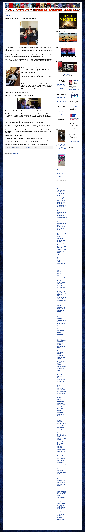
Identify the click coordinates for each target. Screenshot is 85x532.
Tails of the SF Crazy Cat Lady (62, 439)
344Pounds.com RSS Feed (61, 191)
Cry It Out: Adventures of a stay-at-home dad (61, 255)
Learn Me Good (60, 336)
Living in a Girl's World (61, 347)
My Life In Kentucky (61, 384)
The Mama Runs (61, 480)
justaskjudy (60, 325)
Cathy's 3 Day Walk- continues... (61, 247)
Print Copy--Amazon (61, 169)
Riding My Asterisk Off (67, 44)
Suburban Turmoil (61, 432)
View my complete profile (74, 89)
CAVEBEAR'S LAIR (61, 249)
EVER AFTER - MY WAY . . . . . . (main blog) (61, 266)
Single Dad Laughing (59, 421)
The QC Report (60, 487)
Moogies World (60, 374)
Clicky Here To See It (74, 141)
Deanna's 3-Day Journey (60, 261)
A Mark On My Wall (61, 198)
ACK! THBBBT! (60, 208)
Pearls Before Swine (61, 397)
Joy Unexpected (61, 323)
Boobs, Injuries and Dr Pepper (61, 241)
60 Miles (59, 195)
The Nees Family (61, 482)
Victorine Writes (60, 499)
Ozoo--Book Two (61, 88)
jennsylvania (60, 318)
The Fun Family (60, 470)
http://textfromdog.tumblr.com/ (61, 301)
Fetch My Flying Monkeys (60, 271)
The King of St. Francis (61, 116)
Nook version (61, 176)
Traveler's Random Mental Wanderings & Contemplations (61, 492)
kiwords (59, 332)
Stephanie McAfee (61, 430)
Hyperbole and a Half (61, 303)
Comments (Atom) (15, 153)
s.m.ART (59, 410)
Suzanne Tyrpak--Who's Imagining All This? (61, 435)
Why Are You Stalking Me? (60, 511)
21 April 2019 (8, 15)
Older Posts (49, 150)
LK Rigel (59, 349)
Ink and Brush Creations (60, 311)
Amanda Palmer (60, 215)
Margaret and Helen (61, 350)
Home (29, 150)
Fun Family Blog (61, 277)
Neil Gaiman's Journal (60, 386)
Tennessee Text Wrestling (60, 456)
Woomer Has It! (60, 512)
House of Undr (60, 289)
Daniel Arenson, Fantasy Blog (60, 258)
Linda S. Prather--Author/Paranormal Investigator (61, 340)
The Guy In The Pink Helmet (61, 473)
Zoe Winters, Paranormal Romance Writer (61, 522)
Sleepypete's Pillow (61, 423)
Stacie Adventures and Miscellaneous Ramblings (61, 428)
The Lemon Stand (61, 478)
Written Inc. (59, 517)
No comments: (27, 147)
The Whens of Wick (61, 109)
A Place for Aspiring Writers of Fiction (61, 206)
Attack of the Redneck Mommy (61, 226)
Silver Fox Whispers (61, 418)
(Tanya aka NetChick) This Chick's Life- (60, 443)
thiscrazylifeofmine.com (61, 489)
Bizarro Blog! (60, 238)
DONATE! (74, 131)
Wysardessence (60, 519)
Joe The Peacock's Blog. (61, 321)
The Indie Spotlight (61, 476)
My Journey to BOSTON (60, 382)
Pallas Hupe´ (60, 395)
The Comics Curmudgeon (60, 466)
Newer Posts (8, 150)
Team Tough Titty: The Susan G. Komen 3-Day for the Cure (62, 453)
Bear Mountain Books (60, 229)
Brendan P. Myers (61, 243)
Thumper (76, 80)
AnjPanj (59, 219)
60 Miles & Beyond (61, 197)
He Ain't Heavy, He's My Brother (61, 283)
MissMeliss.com (61, 368)
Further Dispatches (61, 278)
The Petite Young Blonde (61, 485)
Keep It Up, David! (61, 328)
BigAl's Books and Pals (61, 234)
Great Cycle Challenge (74, 106)
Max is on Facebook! (68, 74)
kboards (59, 326)
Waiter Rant (60, 501)
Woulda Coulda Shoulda (60, 515)
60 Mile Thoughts (61, 193)
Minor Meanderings (61, 366)
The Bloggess (60, 462)
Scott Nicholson (61, 417)
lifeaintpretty (60, 337)
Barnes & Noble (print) (61, 148)
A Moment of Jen (61, 200)
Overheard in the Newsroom (61, 394)
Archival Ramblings (61, 223)
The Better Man (60, 460)
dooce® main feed (61, 263)
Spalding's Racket (61, 425)
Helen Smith (60, 285)
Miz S (58, 370)
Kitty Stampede (60, 330)
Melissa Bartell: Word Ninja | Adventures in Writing (60, 363)
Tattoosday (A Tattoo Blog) (60, 447)
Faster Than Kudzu (61, 268)
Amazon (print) (61, 144)
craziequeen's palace (60, 252)
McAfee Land (60, 355)
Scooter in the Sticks (60, 415)
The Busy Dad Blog (61, 464)
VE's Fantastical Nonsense (61, 498)
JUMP (61, 114)
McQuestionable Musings (61, 358)
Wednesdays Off (61, 503)
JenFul (58, 316)
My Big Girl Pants (61, 379)
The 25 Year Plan (61, 458)
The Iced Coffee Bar (61, 475)
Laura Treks (60, 334)
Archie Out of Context (60, 221)
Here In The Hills (61, 287)
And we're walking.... (62, 217)
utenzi (58, 495)
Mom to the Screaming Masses (61, 372)
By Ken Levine (60, 244)
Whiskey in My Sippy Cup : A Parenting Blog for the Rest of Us (61, 507)
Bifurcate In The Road (60, 232)
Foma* (58, 275)
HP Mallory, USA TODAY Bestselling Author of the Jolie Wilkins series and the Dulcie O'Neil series (61, 293)
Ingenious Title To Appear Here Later (61, 308)
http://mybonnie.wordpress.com (61, 298)
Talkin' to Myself (61, 441)
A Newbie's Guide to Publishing (61, 203)
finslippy (59, 273)
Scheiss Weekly (60, 412)
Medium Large (60, 360)
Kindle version (62, 171)
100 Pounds (60, 186)
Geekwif (59, 280)
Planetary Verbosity (61, 401)
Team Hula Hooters (61, 449)
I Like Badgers (60, 305)
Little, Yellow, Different (60, 344)
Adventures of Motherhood (60, 210)
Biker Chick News (61, 236)
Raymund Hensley (61, 408)
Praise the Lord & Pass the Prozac (61, 404)
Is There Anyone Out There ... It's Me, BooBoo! (62, 314)
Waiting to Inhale (61, 122)
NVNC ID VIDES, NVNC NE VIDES (61, 389)
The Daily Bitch (60, 468)
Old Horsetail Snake (61, 391)
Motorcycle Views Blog (61, 377)
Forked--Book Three (61, 91)
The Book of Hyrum (61, 111)
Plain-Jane (59, 399)
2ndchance (59, 188)
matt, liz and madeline (60, 353)
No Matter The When (61, 125)
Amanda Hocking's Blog (61, 213)
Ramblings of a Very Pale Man (61, 407)
